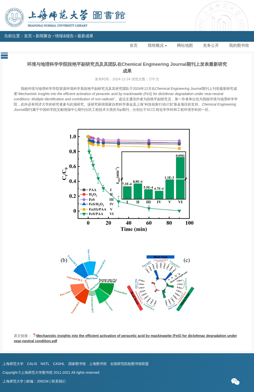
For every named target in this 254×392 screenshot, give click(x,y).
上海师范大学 (13, 364)
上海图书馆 (98, 364)
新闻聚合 (44, 36)
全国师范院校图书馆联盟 (129, 364)
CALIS (32, 364)
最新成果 (85, 36)
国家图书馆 (77, 364)
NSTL (45, 364)
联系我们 (59, 381)
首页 (28, 36)
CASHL (59, 364)
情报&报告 (64, 36)
